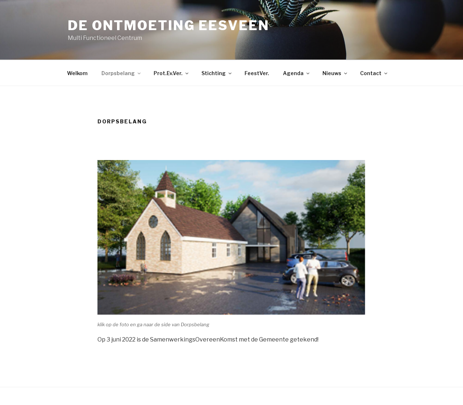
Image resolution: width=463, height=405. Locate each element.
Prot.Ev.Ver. (171, 73)
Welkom (77, 73)
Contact (374, 73)
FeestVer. (257, 73)
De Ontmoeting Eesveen (168, 25)
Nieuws (335, 73)
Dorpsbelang (121, 73)
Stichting (217, 73)
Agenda (296, 73)
